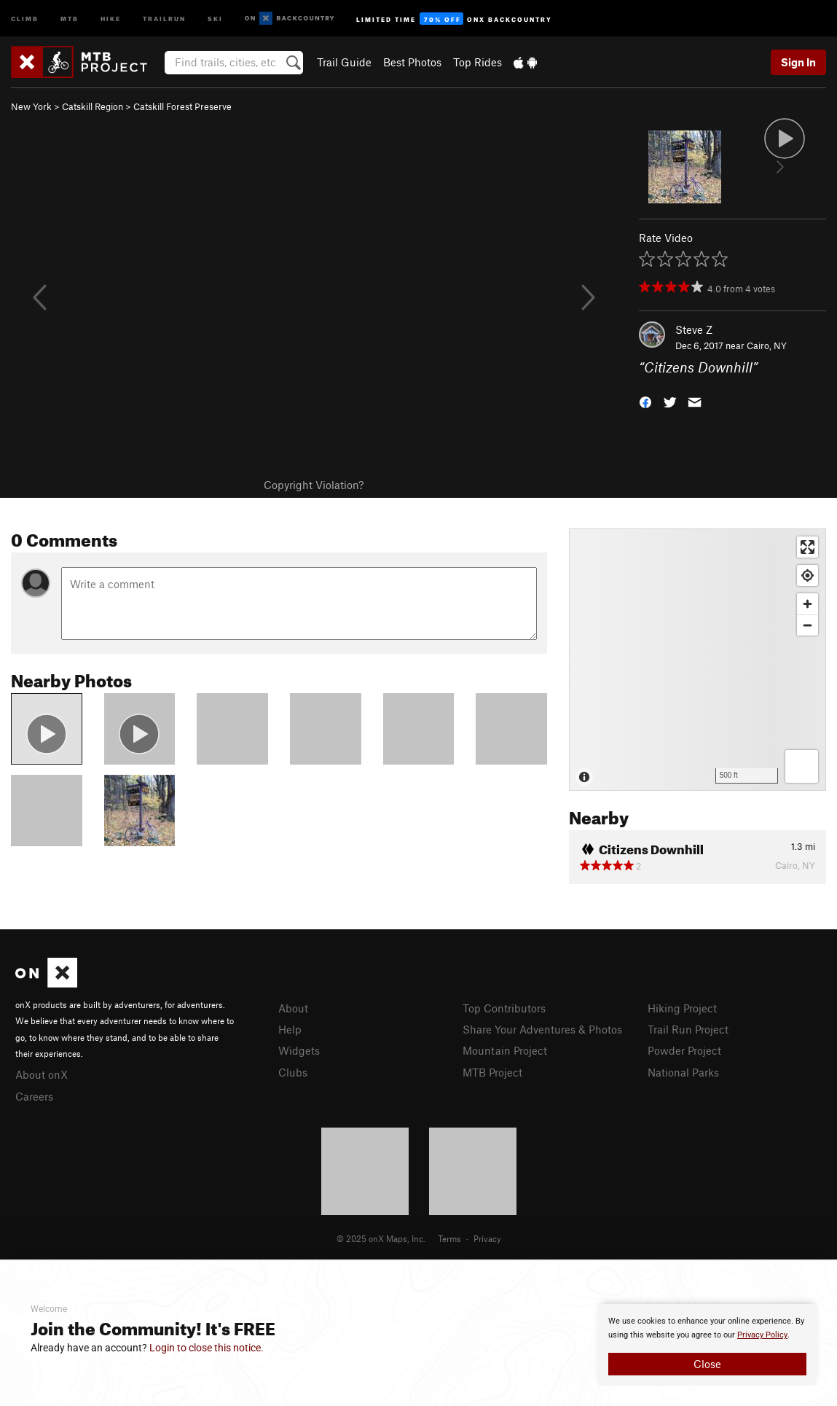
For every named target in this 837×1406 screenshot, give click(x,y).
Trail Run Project (688, 1029)
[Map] (697, 659)
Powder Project (684, 1050)
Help (290, 1029)
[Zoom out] (807, 625)
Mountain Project (505, 1050)
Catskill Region (92, 106)
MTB (69, 18)
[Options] (801, 766)
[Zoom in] (807, 603)
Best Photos (412, 62)
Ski (215, 18)
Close (707, 1363)
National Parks (683, 1072)
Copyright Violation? (314, 484)
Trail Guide (344, 62)
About (293, 1008)
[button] (645, 401)
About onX (41, 1074)
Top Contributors (504, 1008)
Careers (34, 1096)
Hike (111, 18)
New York (31, 106)
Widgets (299, 1050)
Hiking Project (682, 1008)
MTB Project (492, 1072)
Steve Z (693, 329)
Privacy (487, 1238)
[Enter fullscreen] (807, 547)
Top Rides (477, 62)
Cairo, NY (767, 345)
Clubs (292, 1072)
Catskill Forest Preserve (182, 106)
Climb (25, 18)
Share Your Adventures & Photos (542, 1029)
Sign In (798, 62)
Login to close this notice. (206, 1348)
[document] (707, 1344)
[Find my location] (807, 575)
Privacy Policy (762, 1335)
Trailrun (164, 18)
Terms (449, 1238)
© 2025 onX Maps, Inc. (381, 1238)
